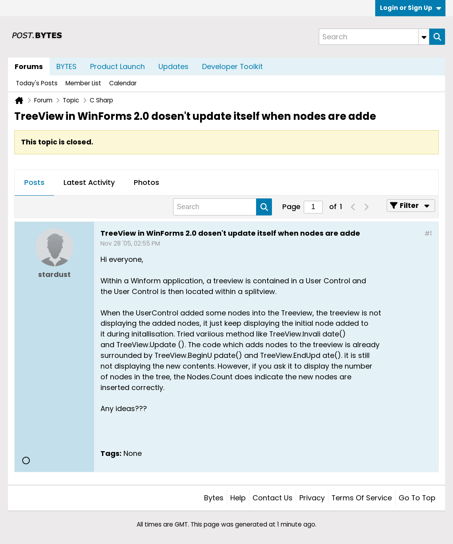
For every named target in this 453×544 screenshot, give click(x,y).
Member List (83, 83)
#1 (428, 233)
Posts (34, 182)
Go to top (417, 498)
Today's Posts (37, 83)
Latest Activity (89, 182)
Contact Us (273, 498)
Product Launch (117, 66)
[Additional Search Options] (424, 37)
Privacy (312, 498)
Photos (146, 182)
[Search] (374, 37)
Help (238, 498)
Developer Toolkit (232, 66)
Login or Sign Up (410, 8)
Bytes (214, 498)
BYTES (66, 66)
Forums (29, 66)
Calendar (123, 83)
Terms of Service (362, 498)
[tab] (34, 183)
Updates (173, 66)
